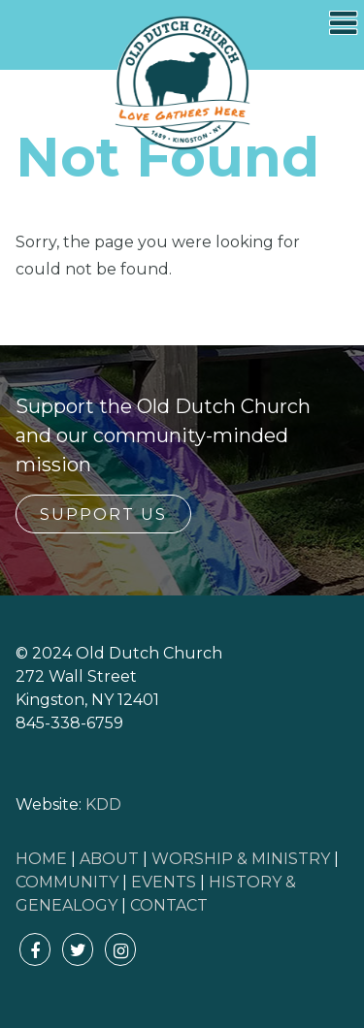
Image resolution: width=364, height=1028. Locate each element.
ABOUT (109, 859)
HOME (41, 859)
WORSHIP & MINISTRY (240, 859)
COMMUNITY (67, 882)
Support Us (103, 514)
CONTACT (169, 905)
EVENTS (163, 882)
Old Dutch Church (182, 83)
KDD (103, 804)
